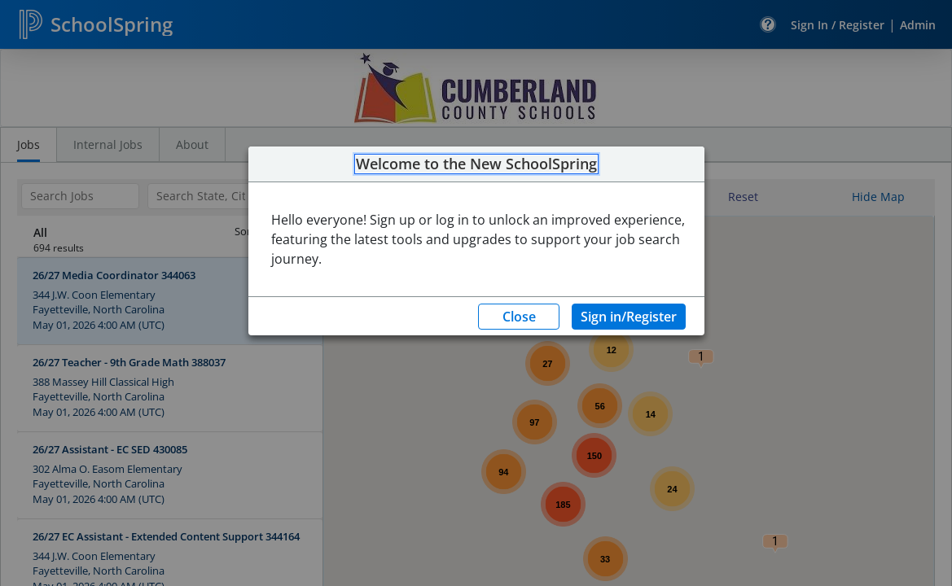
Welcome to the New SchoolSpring (476, 164)
